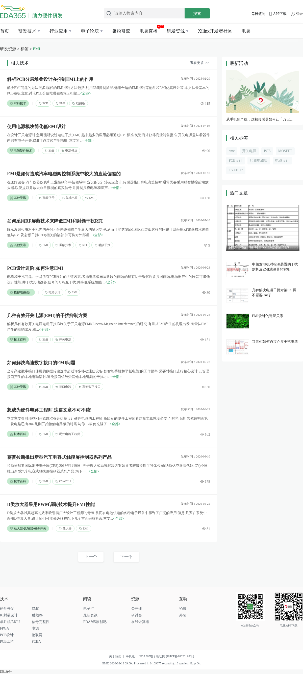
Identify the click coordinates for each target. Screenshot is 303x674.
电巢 (245, 31)
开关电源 (63, 340)
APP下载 (278, 14)
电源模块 (69, 151)
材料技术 (18, 103)
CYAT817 (63, 481)
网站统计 (6, 671)
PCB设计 (235, 160)
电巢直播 (148, 31)
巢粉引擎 (121, 31)
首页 (4, 31)
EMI (36, 49)
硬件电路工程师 (67, 434)
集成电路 (70, 198)
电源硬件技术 (21, 151)
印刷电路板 (259, 160)
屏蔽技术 (63, 245)
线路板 (78, 103)
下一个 (126, 557)
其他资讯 (18, 198)
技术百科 (18, 340)
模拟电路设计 (21, 292)
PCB (43, 103)
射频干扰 (102, 245)
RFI (82, 245)
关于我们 (117, 656)
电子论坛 (90, 31)
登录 (297, 14)
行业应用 (58, 31)
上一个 (91, 557)
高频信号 (46, 198)
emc (232, 151)
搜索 (197, 13)
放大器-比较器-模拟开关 (28, 529)
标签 (24, 49)
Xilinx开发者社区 (215, 31)
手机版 (132, 656)
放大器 (65, 529)
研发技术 (27, 31)
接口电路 (63, 387)
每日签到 (258, 14)
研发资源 (176, 31)
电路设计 (52, 292)
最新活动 (239, 63)
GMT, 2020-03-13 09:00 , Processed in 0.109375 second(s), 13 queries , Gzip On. (151, 663)
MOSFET (285, 151)
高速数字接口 (89, 387)
